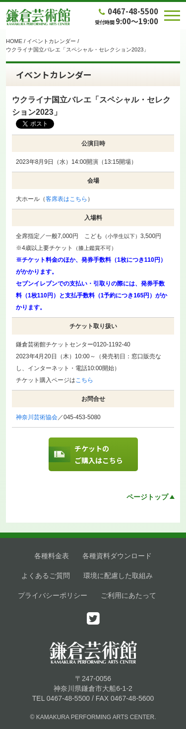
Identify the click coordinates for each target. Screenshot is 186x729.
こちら (84, 380)
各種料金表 (51, 556)
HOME (14, 41)
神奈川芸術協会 (37, 417)
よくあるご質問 (45, 576)
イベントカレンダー (51, 41)
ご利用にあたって (128, 595)
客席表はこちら (66, 198)
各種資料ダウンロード (117, 556)
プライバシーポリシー (52, 595)
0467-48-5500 (127, 11)
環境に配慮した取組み (118, 576)
